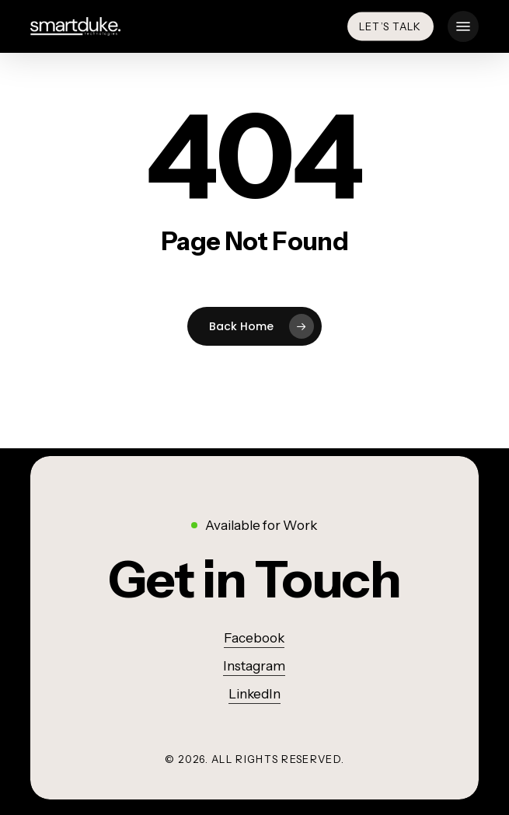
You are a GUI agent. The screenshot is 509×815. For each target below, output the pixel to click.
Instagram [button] (254, 666)
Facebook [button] (254, 638)
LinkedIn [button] (254, 694)
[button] (463, 26)
